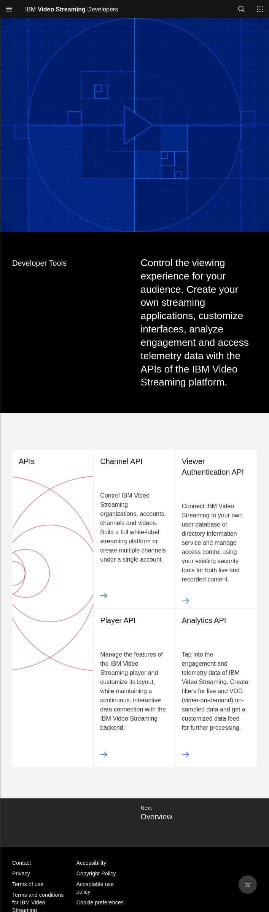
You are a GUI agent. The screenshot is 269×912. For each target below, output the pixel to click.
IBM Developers (71, 9)
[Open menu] (9, 9)
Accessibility (91, 863)
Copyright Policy (96, 873)
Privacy (21, 873)
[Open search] (241, 9)
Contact (21, 863)
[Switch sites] (260, 9)
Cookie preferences (100, 902)
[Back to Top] (248, 884)
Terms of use (27, 884)
